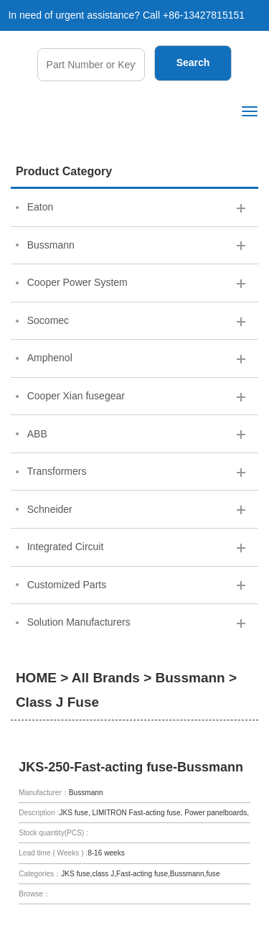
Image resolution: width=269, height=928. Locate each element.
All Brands (106, 677)
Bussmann (190, 677)
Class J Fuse (57, 702)
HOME (36, 677)
